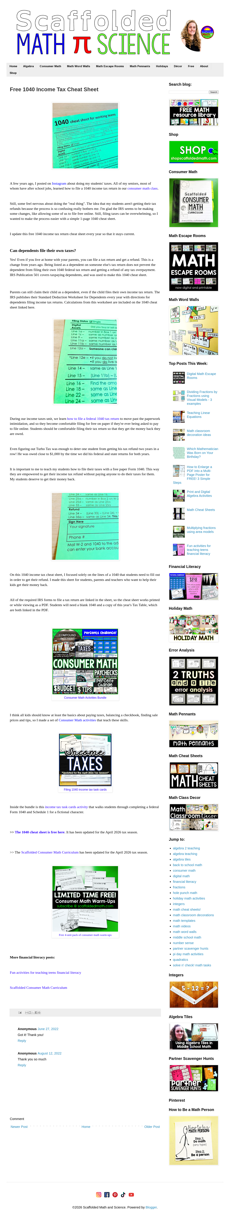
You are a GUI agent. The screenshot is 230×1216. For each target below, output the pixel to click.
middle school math (187, 937)
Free (191, 66)
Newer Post (19, 1127)
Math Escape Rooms (110, 66)
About (204, 66)
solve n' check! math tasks (192, 965)
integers (179, 904)
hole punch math (185, 893)
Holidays (162, 66)
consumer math (184, 870)
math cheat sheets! (187, 909)
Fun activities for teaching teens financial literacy (199, 549)
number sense (183, 943)
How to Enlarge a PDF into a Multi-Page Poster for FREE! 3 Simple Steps (192, 474)
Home (13, 66)
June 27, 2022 (48, 1029)
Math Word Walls (78, 66)
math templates (184, 920)
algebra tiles (182, 859)
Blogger (151, 1207)
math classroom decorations (193, 915)
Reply (22, 1041)
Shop (13, 73)
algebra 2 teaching (186, 848)
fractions (179, 887)
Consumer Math (50, 66)
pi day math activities (188, 954)
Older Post (152, 1127)
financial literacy (184, 881)
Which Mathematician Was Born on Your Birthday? (202, 453)
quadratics (180, 959)
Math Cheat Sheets (201, 510)
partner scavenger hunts (190, 948)
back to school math (187, 865)
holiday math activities (189, 898)
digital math (181, 876)
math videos (182, 926)
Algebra (28, 66)
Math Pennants (140, 66)
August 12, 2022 (50, 1053)
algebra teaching (185, 854)
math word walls (184, 932)
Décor (178, 66)
